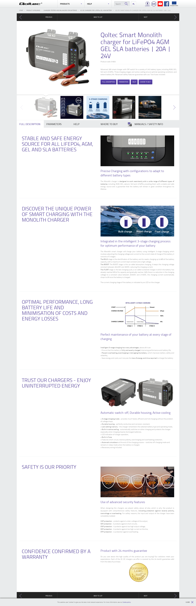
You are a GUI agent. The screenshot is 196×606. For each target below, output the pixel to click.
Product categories (33, 10)
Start (21, 10)
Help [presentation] (76, 124)
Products (71, 4)
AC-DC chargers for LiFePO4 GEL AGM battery (96, 10)
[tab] (30, 124)
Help (98, 4)
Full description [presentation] (29, 124)
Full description (108, 82)
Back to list (98, 17)
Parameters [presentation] (54, 124)
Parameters (123, 82)
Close (189, 602)
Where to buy (145, 82)
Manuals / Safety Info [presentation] (145, 124)
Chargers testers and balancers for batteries (60, 10)
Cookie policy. (127, 602)
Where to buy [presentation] (109, 124)
